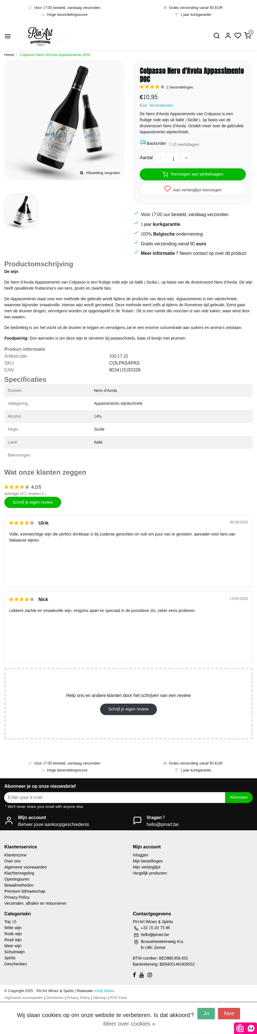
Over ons (12, 861)
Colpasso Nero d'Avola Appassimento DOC (55, 54)
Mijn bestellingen (148, 861)
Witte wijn (13, 927)
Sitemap (99, 997)
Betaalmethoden (19, 885)
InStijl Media (103, 990)
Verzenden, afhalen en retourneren (35, 903)
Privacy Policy (16, 897)
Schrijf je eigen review (33, 502)
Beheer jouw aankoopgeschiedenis (53, 824)
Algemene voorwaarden (25, 867)
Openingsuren (17, 879)
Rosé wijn (13, 939)
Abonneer (239, 797)
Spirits (9, 958)
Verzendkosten (161, 105)
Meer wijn (13, 946)
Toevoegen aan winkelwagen (192, 174)
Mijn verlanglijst (146, 867)
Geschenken (15, 964)
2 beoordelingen (180, 87)
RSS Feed (118, 997)
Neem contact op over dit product (213, 253)
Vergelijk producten (150, 873)
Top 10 (10, 921)
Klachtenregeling (19, 873)
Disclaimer (55, 997)
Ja (206, 1013)
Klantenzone (15, 855)
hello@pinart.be (163, 824)
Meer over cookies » (129, 1024)
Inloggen (140, 855)
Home (9, 54)
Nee (229, 1013)
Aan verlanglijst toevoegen (193, 189)
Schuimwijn (14, 952)
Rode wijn (13, 933)
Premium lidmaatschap (24, 891)
